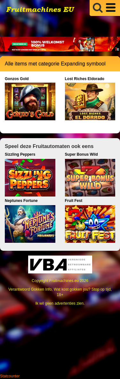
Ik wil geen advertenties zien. (59, 303)
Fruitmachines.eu (64, 281)
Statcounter (10, 376)
